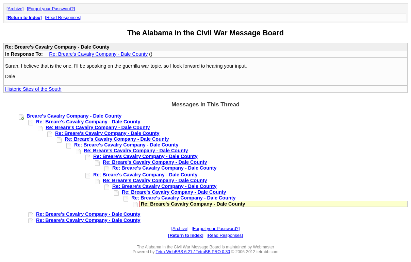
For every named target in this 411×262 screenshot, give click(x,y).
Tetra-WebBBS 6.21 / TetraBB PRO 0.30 (192, 251)
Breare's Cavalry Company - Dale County (74, 116)
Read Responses (63, 17)
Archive (15, 8)
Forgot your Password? (51, 8)
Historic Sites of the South (33, 89)
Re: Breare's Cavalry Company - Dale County (98, 54)
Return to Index (24, 17)
